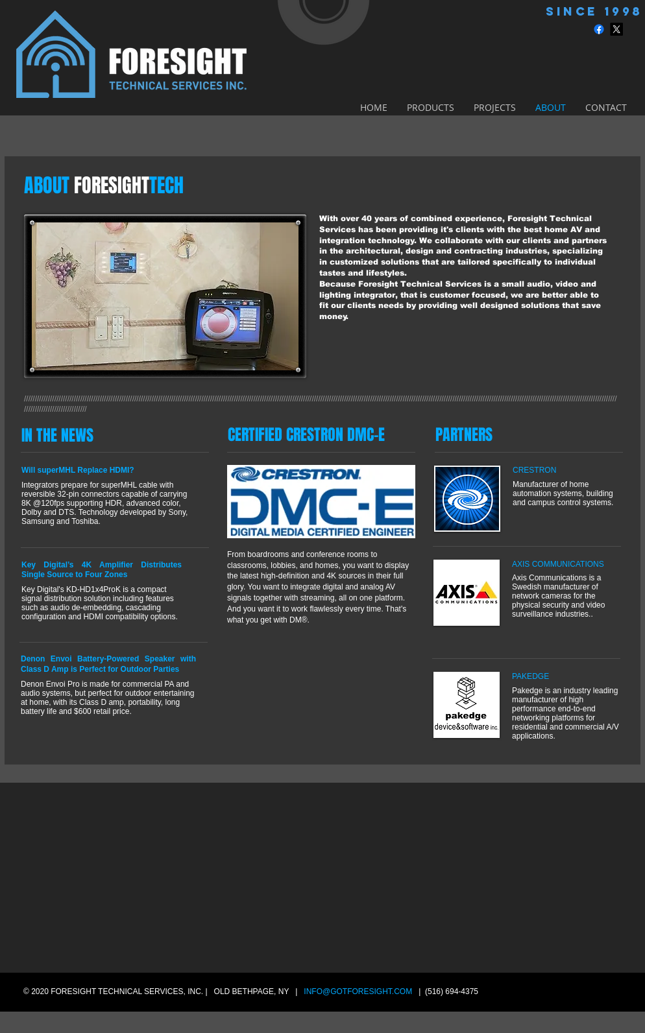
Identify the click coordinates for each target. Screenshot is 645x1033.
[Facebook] (598, 29)
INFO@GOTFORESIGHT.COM (358, 991)
